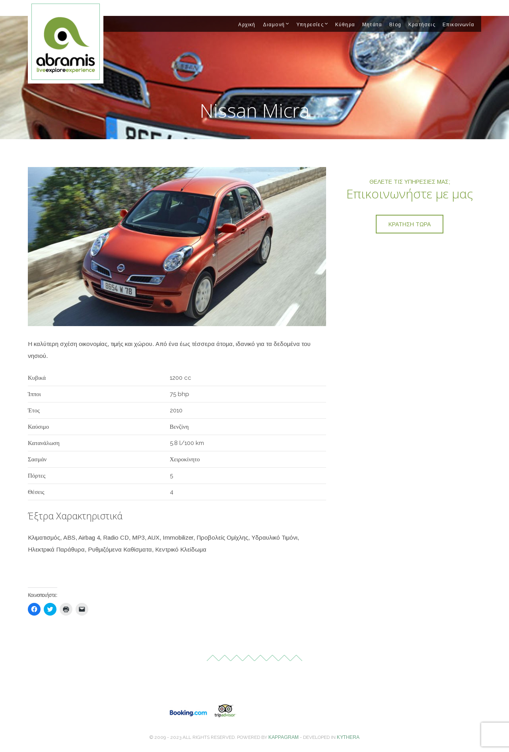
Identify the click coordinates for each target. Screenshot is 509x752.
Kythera (348, 737)
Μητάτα (372, 24)
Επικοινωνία (458, 24)
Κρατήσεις (421, 24)
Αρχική (246, 24)
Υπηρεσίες (310, 24)
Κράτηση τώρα (410, 224)
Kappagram (283, 737)
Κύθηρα (345, 24)
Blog (395, 24)
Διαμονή (274, 24)
